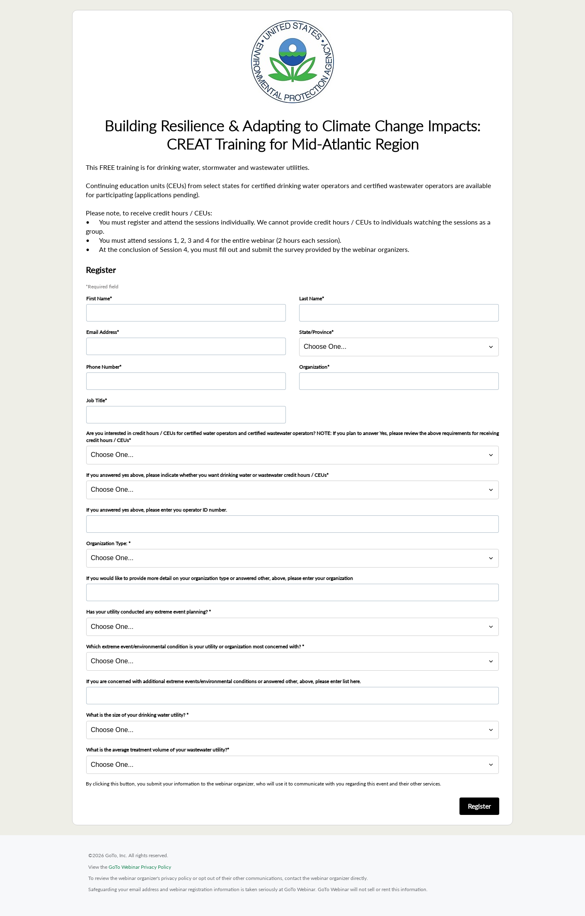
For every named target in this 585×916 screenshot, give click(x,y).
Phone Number (102, 367)
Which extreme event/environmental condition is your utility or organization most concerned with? (194, 646)
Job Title (95, 400)
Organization (313, 367)
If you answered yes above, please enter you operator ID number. (156, 510)
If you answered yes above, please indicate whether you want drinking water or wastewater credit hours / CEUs (206, 475)
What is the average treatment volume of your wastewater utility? (156, 750)
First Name (98, 298)
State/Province (315, 332)
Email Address (101, 332)
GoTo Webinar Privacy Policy (140, 867)
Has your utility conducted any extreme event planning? (147, 612)
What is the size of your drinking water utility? (136, 715)
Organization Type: (107, 543)
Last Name (310, 298)
